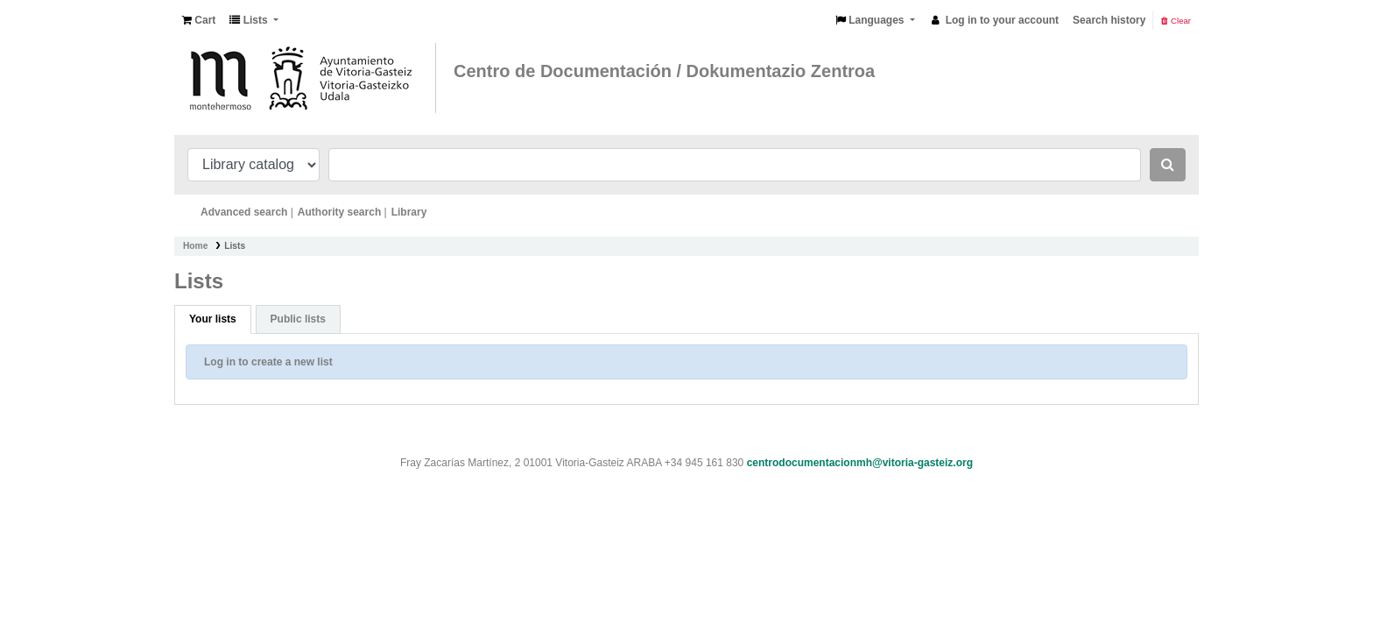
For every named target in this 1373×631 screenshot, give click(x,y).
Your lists (212, 319)
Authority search (339, 212)
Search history (1109, 20)
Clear (1176, 20)
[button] (198, 20)
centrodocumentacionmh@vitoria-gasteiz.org (860, 463)
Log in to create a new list (268, 362)
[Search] (1168, 164)
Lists (234, 246)
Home (195, 246)
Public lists (298, 319)
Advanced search (244, 212)
